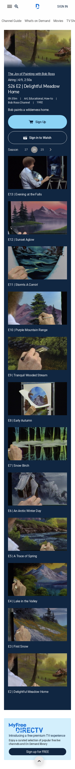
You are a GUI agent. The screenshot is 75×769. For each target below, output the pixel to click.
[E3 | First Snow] (37, 624)
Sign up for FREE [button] (37, 751)
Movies (58, 21)
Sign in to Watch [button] (37, 137)
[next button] (50, 149)
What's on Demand (37, 21)
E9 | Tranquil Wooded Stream (27, 375)
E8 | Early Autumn (20, 420)
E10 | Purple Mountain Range (27, 330)
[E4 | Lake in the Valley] (37, 579)
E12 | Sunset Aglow (21, 239)
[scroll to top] (39, 761)
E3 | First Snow (18, 646)
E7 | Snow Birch (18, 465)
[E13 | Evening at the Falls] (37, 172)
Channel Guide (11, 21)
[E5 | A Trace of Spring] (37, 534)
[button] (9, 6)
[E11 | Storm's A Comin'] (37, 262)
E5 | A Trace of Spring (22, 556)
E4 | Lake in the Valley (22, 601)
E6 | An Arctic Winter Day (24, 511)
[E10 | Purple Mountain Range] (37, 308)
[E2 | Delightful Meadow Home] (37, 669)
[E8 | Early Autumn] (37, 398)
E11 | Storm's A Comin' (23, 284)
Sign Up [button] (37, 122)
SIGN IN (62, 6)
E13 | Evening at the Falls (25, 194)
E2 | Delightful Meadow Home (28, 691)
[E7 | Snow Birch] (37, 443)
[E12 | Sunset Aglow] (37, 217)
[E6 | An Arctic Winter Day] (37, 489)
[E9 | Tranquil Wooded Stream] (37, 353)
